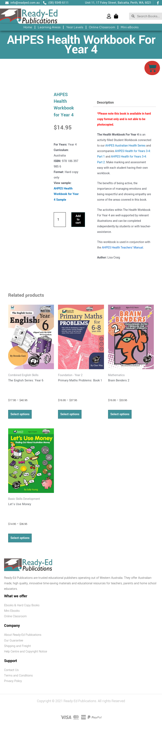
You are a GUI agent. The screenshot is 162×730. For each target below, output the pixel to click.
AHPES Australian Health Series (125, 145)
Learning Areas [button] (49, 27)
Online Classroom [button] (102, 27)
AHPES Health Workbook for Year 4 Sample (66, 194)
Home (27, 27)
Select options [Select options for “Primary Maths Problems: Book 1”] (69, 414)
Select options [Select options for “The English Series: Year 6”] (19, 414)
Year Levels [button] (74, 27)
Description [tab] (105, 102)
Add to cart (78, 219)
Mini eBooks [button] (130, 27)
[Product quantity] (60, 219)
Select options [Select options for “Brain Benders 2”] (119, 414)
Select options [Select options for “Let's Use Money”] (19, 538)
